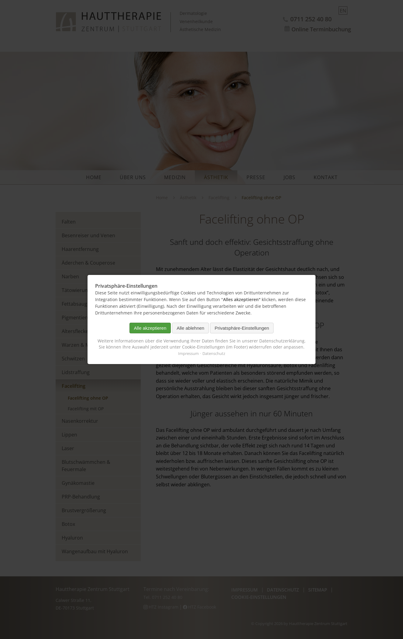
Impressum (188, 353)
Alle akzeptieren (150, 328)
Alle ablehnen (190, 328)
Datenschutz (213, 353)
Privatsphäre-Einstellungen (242, 328)
